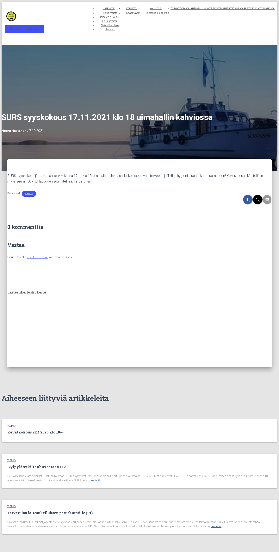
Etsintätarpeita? (242, 8)
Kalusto (120, 8)
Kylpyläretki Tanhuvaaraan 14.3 (36, 466)
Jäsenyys (89, 8)
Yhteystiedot (223, 8)
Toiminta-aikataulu (182, 8)
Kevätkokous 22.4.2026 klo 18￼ (35, 432)
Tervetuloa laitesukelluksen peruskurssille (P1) (50, 512)
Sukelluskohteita (204, 8)
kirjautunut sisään (37, 255)
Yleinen (29, 192)
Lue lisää (95, 480)
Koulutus (152, 8)
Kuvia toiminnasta (263, 8)
